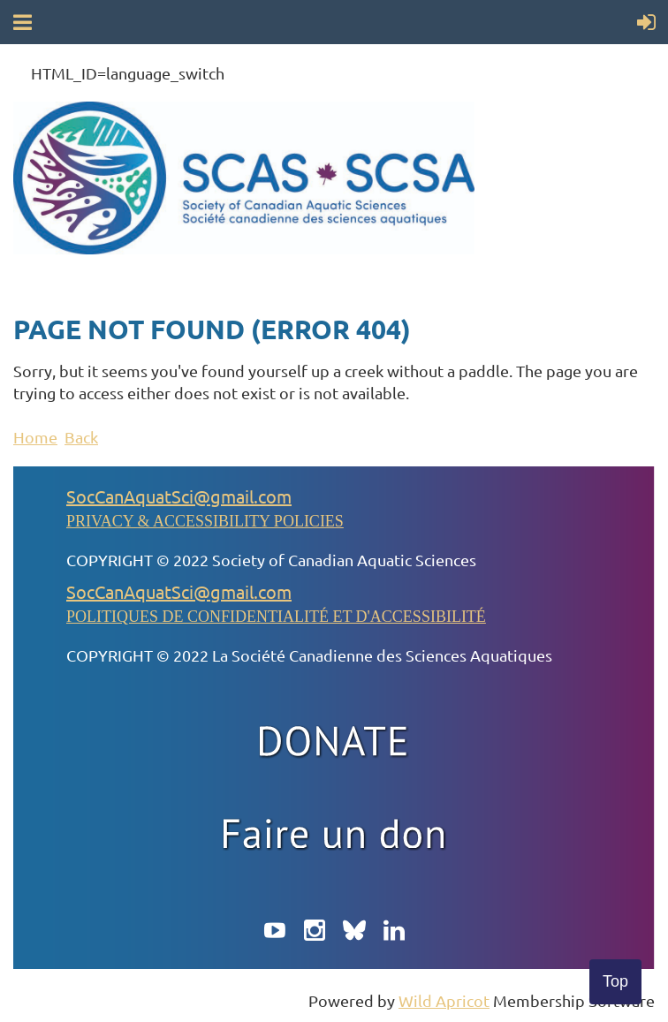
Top (615, 981)
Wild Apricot (444, 1000)
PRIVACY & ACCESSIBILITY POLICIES (205, 521)
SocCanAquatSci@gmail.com (179, 496)
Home (35, 437)
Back (81, 437)
